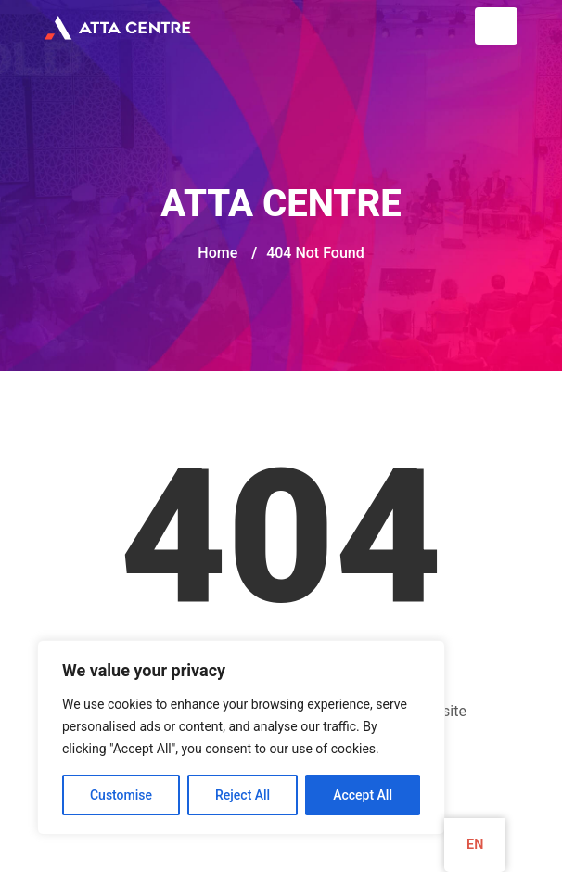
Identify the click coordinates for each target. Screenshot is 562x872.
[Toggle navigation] (496, 26)
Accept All (362, 795)
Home (217, 253)
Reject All (242, 795)
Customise (121, 795)
